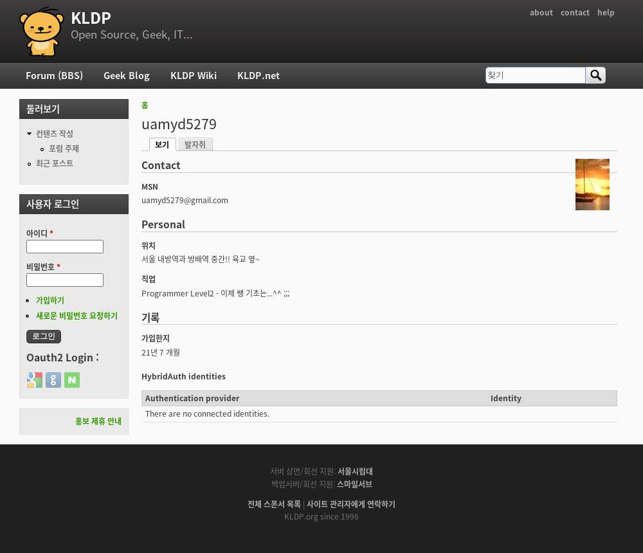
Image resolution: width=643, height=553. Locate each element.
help (606, 12)
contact (575, 12)
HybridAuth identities (183, 376)
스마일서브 (354, 484)
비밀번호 (43, 267)
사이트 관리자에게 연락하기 (351, 504)
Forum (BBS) (54, 75)
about (541, 12)
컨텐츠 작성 (54, 134)
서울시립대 (355, 471)
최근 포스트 (54, 163)
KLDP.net (258, 75)
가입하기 (50, 300)
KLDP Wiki (193, 75)
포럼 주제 (64, 148)
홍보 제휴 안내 (98, 421)
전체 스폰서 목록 (274, 504)
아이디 (39, 233)
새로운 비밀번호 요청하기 (77, 316)
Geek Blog (127, 75)
